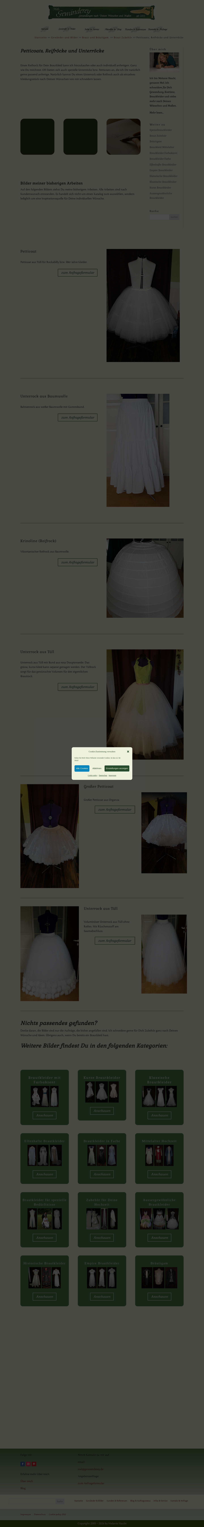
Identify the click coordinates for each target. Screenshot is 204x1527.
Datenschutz (103, 775)
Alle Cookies (82, 768)
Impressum (112, 775)
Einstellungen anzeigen (117, 768)
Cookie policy (92, 775)
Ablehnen (96, 768)
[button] (128, 751)
